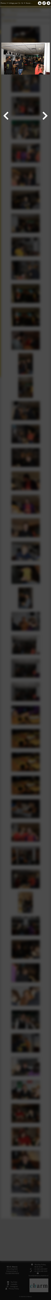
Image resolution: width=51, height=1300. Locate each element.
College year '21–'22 (15, 3)
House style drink (32, 3)
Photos (3, 3)
